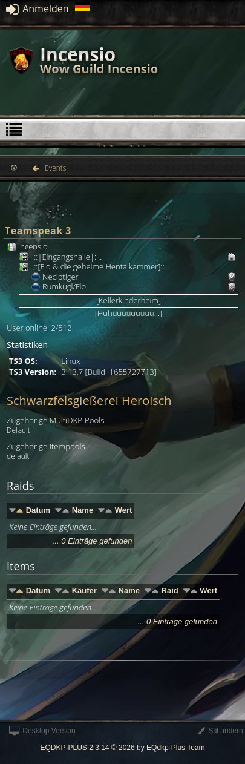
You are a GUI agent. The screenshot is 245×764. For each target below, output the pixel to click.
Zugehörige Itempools (46, 446)
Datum (38, 510)
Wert (123, 510)
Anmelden (37, 8)
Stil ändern (220, 730)
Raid (170, 590)
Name (82, 510)
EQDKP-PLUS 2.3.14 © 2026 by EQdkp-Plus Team (122, 747)
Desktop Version (42, 730)
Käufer (84, 590)
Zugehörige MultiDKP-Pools (55, 420)
